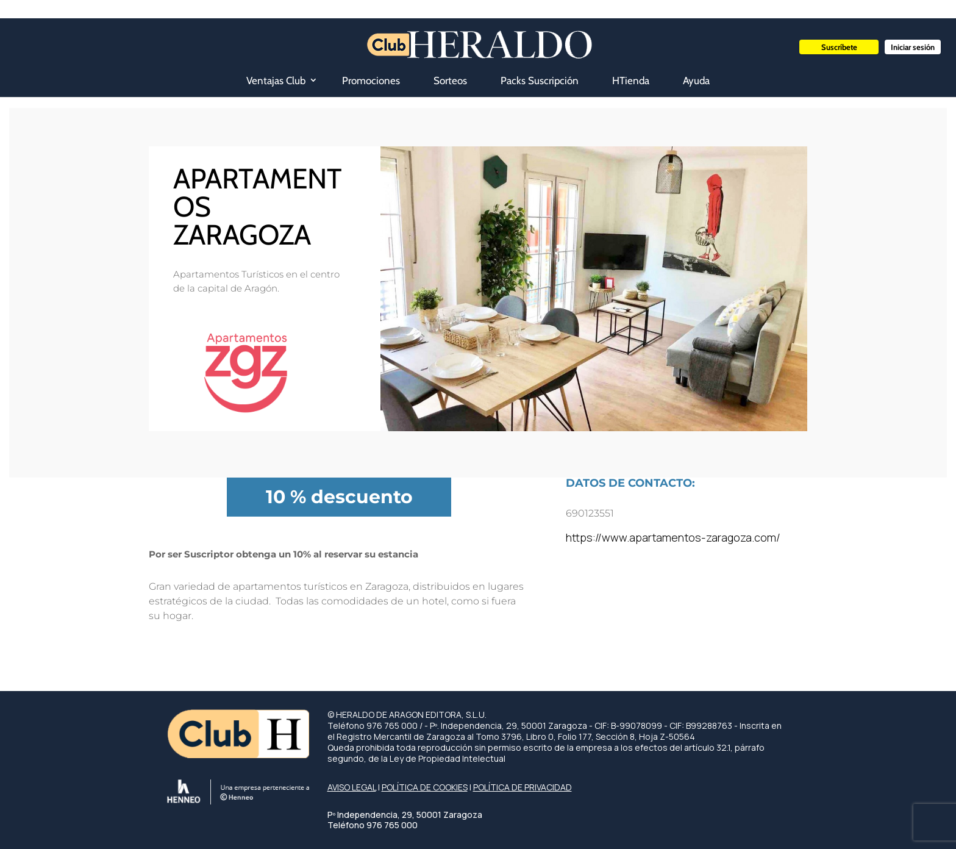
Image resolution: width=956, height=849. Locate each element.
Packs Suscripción (540, 80)
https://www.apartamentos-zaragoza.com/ (673, 537)
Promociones (371, 80)
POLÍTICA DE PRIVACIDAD (522, 787)
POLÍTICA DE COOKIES (425, 787)
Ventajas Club (275, 80)
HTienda (630, 80)
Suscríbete (839, 47)
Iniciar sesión (913, 47)
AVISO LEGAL (351, 787)
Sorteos (450, 80)
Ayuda (696, 80)
